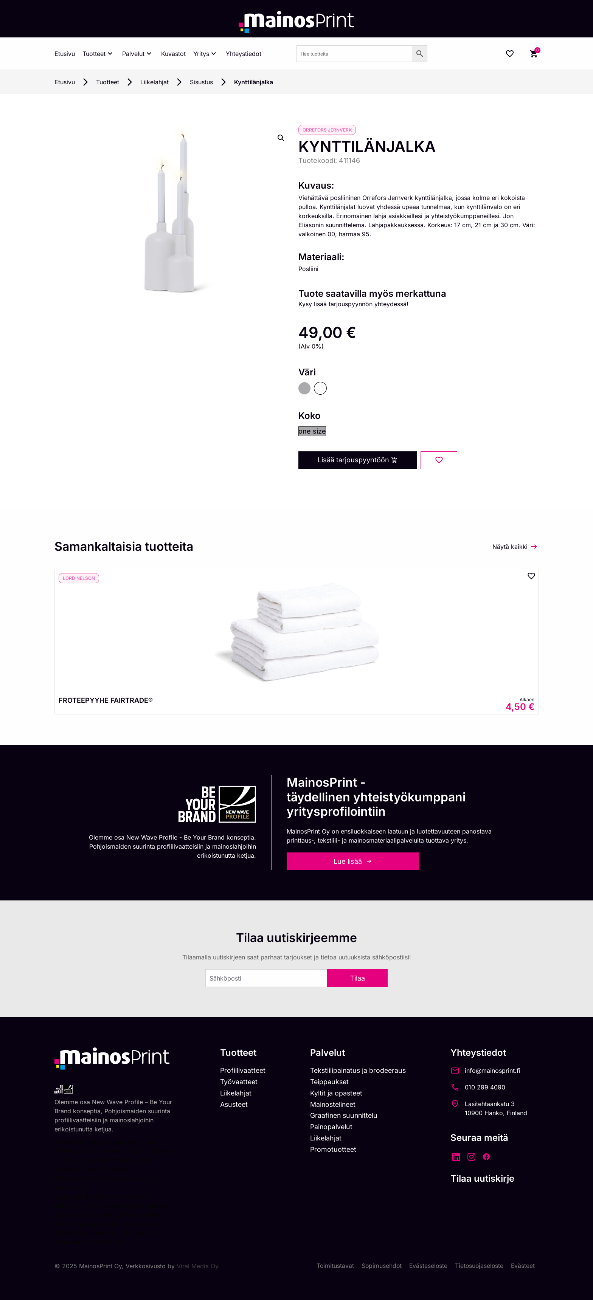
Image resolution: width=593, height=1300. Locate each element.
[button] (281, 138)
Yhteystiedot (243, 53)
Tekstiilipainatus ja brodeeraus (360, 1070)
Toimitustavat (332, 1265)
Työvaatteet (239, 1081)
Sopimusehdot (379, 1265)
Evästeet (523, 1265)
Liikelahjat (154, 82)
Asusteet (234, 1104)
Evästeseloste (426, 1265)
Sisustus (201, 82)
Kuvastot (173, 53)
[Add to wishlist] (439, 460)
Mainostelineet (335, 1104)
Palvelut (138, 53)
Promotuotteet (335, 1150)
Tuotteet (98, 53)
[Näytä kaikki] (534, 546)
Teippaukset (331, 1081)
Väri (307, 372)
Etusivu (64, 53)
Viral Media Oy (198, 1265)
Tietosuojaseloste (478, 1265)
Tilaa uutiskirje (486, 1177)
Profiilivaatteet (243, 1070)
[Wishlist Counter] (509, 53)
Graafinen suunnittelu (346, 1116)
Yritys (205, 53)
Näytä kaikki (510, 546)
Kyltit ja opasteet (338, 1093)
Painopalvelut (333, 1127)
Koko (309, 416)
